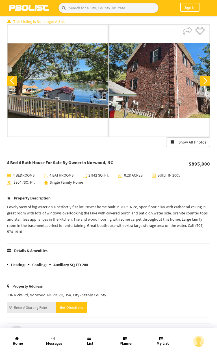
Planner (126, 341)
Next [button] (205, 81)
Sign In (190, 7)
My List (163, 341)
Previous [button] (12, 81)
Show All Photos (188, 142)
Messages (54, 341)
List (90, 341)
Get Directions (71, 307)
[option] (57, 80)
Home (18, 341)
